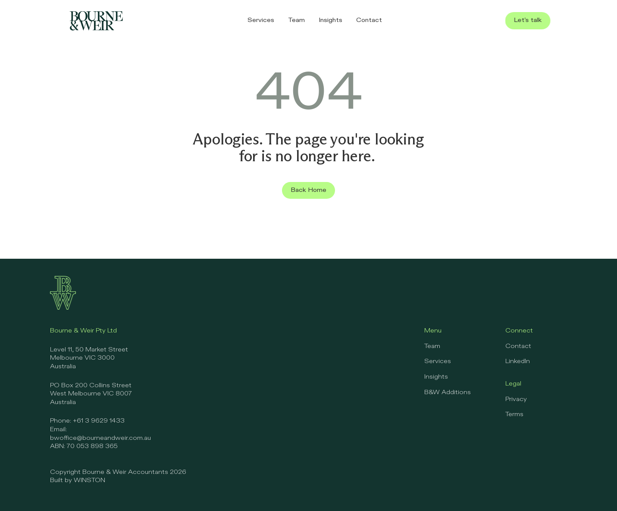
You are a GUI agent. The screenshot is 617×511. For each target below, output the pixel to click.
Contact (518, 346)
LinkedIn (517, 361)
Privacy (516, 399)
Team (432, 346)
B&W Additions (447, 392)
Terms (514, 414)
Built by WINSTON (77, 480)
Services (437, 361)
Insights (436, 377)
